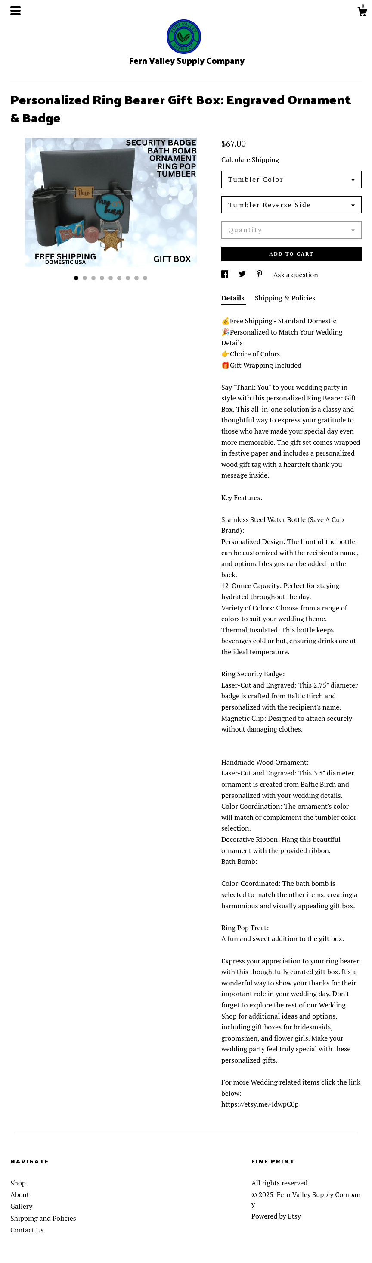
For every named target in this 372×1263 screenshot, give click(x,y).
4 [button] (102, 278)
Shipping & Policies (285, 298)
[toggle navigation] (15, 10)
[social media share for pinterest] (260, 274)
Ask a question (295, 274)
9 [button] (145, 278)
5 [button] (110, 278)
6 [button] (119, 278)
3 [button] (93, 278)
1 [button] (76, 278)
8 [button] (136, 278)
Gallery (21, 1206)
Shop (18, 1183)
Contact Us (26, 1230)
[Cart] (362, 12)
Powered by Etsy (276, 1216)
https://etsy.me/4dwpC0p (260, 1104)
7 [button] (128, 278)
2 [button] (85, 278)
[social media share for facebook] (225, 274)
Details (233, 298)
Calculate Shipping (250, 159)
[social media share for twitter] (243, 274)
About (19, 1194)
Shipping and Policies (43, 1218)
